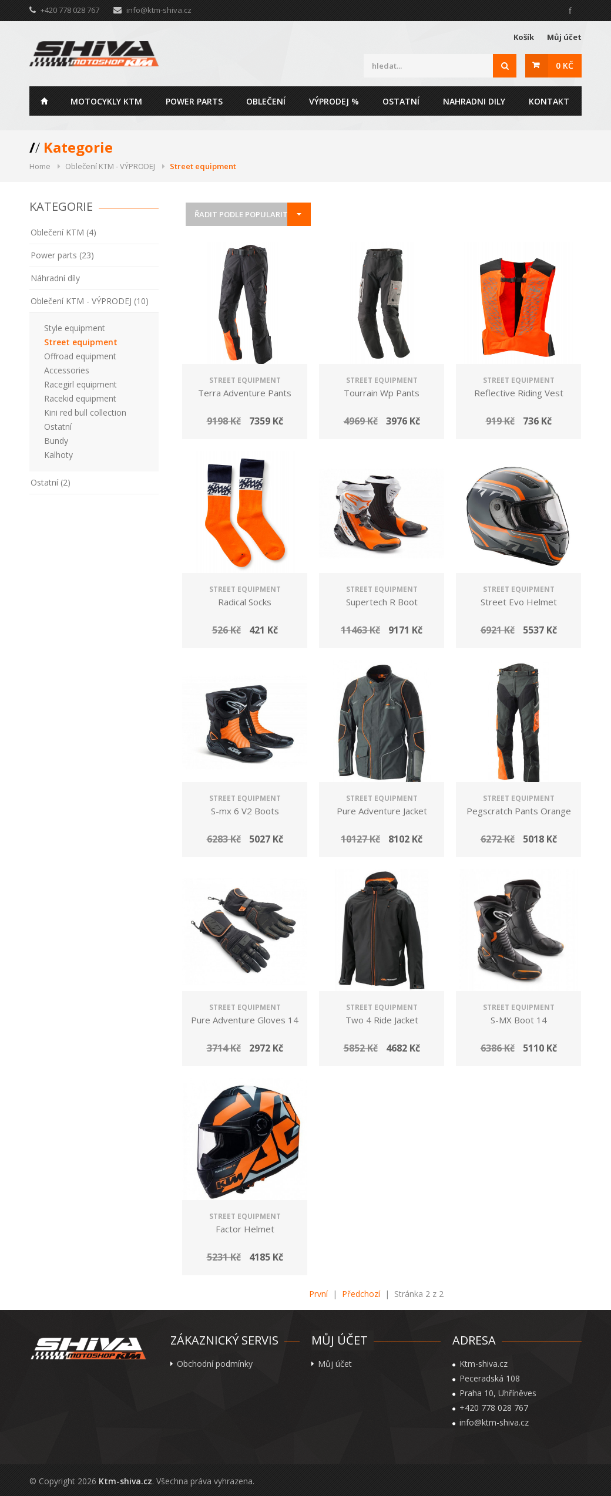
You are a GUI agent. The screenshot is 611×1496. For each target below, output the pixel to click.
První (318, 1293)
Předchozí (361, 1293)
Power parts (194, 101)
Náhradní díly (55, 278)
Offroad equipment (80, 356)
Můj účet (564, 37)
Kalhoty (58, 454)
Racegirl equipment (80, 384)
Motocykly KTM (106, 101)
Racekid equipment (80, 398)
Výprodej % (334, 101)
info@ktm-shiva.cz (159, 10)
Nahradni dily (474, 101)
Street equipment (81, 342)
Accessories (66, 370)
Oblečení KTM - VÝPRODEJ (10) (90, 300)
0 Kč (564, 65)
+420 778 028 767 (493, 1408)
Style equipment (74, 327)
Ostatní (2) (50, 482)
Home (44, 101)
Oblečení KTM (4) (63, 232)
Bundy (56, 440)
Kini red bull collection (85, 412)
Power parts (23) (62, 255)
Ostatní (400, 101)
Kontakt (549, 101)
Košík (523, 37)
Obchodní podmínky (215, 1364)
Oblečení (266, 101)
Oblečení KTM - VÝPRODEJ (110, 166)
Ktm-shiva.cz (125, 1481)
